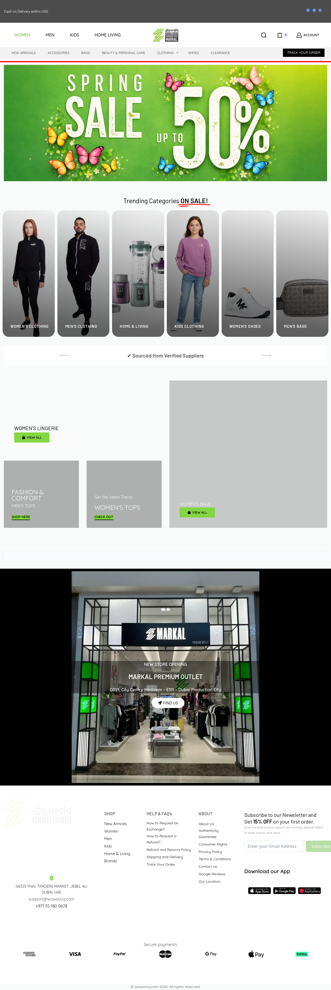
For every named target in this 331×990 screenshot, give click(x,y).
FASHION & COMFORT (28, 495)
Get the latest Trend (113, 497)
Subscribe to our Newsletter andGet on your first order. (280, 818)
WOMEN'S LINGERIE (36, 428)
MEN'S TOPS (23, 505)
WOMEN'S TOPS (117, 507)
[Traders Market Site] (51, 847)
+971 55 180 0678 (51, 906)
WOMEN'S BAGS (195, 504)
